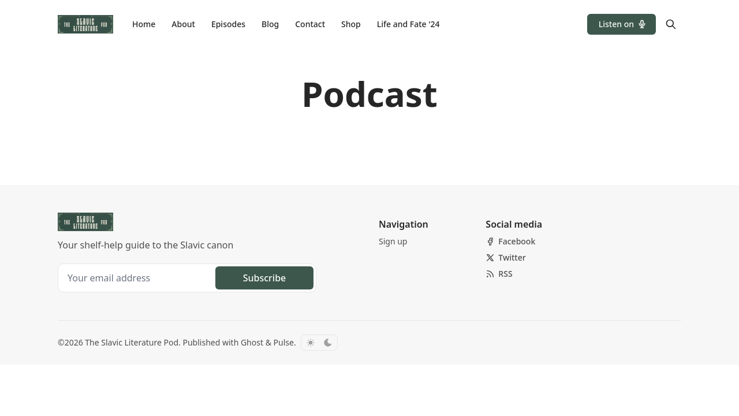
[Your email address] (138, 277)
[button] (621, 24)
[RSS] (499, 274)
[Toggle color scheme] (319, 343)
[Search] (670, 24)
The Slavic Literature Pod (131, 342)
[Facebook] (510, 241)
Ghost (252, 342)
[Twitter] (505, 257)
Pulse (284, 342)
